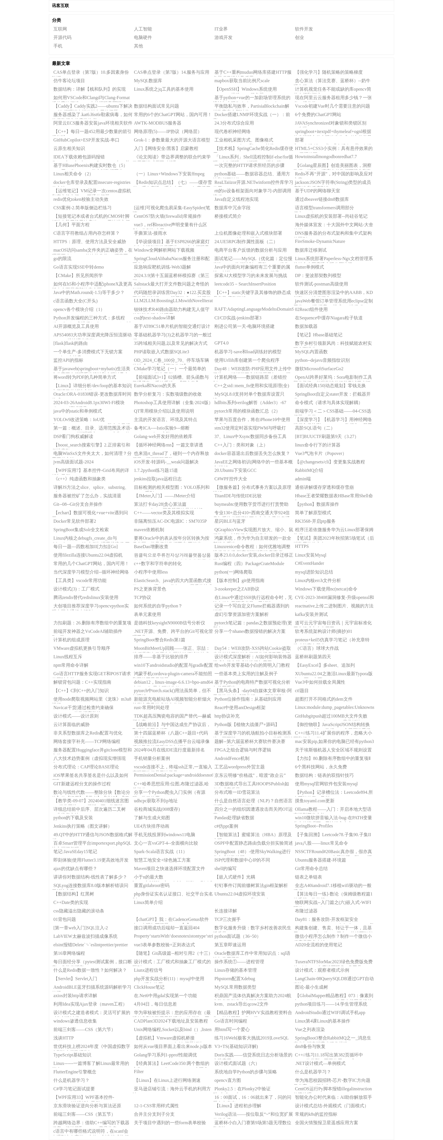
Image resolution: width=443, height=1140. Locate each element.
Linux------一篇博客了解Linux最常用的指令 (90, 1064)
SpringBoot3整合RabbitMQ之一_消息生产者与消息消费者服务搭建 (332, 1039)
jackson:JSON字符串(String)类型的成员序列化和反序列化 (332, 183)
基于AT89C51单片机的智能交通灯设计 (172, 326)
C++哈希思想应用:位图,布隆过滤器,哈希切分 (171, 784)
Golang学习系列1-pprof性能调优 (165, 1054)
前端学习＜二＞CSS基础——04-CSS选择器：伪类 (332, 412)
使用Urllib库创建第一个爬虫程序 (246, 360)
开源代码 (62, 37)
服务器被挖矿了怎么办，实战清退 (87, 495)
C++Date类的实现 (70, 902)
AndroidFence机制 (231, 758)
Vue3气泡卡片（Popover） (321, 453)
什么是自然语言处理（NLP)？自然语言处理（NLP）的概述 (252, 801)
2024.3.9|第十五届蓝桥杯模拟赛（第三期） (171, 276)
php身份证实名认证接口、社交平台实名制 (173, 894)
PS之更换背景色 (150, 589)
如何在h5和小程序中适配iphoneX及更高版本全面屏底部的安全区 (92, 285)
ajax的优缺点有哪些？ (75, 868)
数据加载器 (306, 326)
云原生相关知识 (69, 148)
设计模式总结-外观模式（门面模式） (332, 1105)
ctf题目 (302, 690)
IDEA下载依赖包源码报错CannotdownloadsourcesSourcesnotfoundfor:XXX (92, 157)
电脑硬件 (143, 37)
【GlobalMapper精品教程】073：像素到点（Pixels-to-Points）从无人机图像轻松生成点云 (333, 996)
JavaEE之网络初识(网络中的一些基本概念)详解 (253, 462)
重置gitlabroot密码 (152, 885)
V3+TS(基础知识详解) (236, 1046)
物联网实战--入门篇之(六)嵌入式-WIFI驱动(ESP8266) (332, 903)
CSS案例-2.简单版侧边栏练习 (82, 207)
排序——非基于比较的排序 (161, 656)
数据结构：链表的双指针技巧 (324, 775)
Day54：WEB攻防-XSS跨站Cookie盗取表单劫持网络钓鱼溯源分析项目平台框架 (252, 649)
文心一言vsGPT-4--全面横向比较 (166, 843)
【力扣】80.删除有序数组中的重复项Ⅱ (333, 758)
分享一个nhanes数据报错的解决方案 (250, 631)
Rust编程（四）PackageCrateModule (249, 563)
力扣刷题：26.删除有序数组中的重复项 (92, 622)
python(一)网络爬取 (233, 572)
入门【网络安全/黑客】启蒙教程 (166, 148)
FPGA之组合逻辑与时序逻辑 (242, 749)
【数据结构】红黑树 (73, 893)
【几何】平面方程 (71, 224)
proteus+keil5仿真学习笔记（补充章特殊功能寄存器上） (332, 640)
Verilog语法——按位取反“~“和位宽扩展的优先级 (253, 1115)
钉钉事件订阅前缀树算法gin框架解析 (251, 885)
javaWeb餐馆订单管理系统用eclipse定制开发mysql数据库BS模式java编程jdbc (333, 301)
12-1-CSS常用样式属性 (156, 1105)
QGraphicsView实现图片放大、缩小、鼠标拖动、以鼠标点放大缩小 (253, 530)
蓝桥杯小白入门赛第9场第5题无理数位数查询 (252, 1123)
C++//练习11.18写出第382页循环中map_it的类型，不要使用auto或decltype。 (328, 1055)
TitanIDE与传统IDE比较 (238, 495)
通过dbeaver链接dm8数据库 (322, 199)
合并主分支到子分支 (154, 1114)
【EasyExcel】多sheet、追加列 (325, 665)
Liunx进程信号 (148, 970)
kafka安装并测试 (311, 614)
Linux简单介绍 (148, 902)
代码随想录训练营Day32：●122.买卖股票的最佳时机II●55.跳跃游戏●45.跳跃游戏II (172, 293)
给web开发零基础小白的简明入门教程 (252, 665)
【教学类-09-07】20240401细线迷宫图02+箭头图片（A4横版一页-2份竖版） (90, 801)
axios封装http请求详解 (75, 995)
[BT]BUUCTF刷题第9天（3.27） (327, 436)
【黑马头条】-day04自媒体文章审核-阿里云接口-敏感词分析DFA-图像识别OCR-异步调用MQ (252, 691)
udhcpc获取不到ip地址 (156, 800)
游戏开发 (223, 37)
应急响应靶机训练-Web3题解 (162, 267)
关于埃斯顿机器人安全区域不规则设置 (333, 749)
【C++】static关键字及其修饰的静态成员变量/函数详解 (252, 293)
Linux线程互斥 (67, 656)
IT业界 (221, 29)
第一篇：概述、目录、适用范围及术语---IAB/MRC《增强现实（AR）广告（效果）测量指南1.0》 (92, 429)
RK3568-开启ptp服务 (315, 521)
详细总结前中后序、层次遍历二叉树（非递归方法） (89, 810)
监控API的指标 (68, 360)
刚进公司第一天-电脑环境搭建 (244, 326)
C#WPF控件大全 (230, 478)
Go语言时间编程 (230, 1021)
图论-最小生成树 (311, 987)
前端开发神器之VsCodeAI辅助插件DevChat (87, 632)
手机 (57, 45)
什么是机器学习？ (313, 1071)
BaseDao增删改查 (151, 546)
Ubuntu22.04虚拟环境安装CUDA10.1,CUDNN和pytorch (241, 894)
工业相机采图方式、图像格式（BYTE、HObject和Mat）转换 (244, 141)
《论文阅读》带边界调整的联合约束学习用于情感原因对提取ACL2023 (172, 157)
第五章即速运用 (230, 944)
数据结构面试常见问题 (156, 106)
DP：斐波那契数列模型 (318, 275)
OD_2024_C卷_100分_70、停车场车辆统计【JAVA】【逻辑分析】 (171, 361)
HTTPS (302, 546)
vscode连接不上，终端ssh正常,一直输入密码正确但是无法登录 (172, 767)
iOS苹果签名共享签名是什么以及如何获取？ (90, 776)
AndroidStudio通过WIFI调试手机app (330, 1012)
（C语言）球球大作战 (317, 648)
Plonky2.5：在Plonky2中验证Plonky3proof (242, 1089)
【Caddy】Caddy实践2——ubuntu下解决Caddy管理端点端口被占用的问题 (92, 107)
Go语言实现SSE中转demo (78, 267)
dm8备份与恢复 (310, 1046)
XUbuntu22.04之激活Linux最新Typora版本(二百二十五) (333, 674)
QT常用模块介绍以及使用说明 (164, 411)
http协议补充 (227, 716)
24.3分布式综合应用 (234, 123)
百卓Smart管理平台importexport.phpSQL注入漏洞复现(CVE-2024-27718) (91, 844)
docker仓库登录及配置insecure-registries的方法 (91, 183)
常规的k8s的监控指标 (316, 1114)
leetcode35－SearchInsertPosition (245, 284)
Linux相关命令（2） (73, 173)
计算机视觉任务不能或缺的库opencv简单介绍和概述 (332, 90)
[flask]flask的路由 (70, 343)
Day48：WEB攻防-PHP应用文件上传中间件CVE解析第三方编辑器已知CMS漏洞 (252, 369)
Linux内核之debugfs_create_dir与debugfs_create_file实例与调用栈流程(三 (91, 539)
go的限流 (62, 258)
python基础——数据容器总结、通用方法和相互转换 (251, 174)
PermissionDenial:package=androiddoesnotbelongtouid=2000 (173, 775)
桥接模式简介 (228, 216)
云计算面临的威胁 (71, 724)
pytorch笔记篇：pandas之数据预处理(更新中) (252, 623)
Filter (139, 1071)
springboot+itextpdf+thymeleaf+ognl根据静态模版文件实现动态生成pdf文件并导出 (333, 132)
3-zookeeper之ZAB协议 (236, 589)
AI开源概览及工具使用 (76, 326)
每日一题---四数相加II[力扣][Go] (85, 546)
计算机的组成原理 (71, 639)
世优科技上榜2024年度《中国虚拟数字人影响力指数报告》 (91, 1047)
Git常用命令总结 (311, 868)
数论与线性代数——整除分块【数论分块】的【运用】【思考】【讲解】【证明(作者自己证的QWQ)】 (91, 793)
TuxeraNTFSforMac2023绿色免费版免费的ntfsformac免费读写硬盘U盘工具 (333, 962)
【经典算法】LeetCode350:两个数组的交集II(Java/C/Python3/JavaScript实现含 (171, 1064)
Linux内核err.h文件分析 (318, 580)
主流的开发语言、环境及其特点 (165, 419)
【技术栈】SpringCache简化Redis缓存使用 (253, 149)
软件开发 (304, 29)
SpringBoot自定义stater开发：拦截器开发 (332, 395)
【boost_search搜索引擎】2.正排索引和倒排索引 (91, 446)
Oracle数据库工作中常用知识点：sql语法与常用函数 (251, 954)
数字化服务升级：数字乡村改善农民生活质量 (252, 928)
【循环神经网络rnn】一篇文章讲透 (168, 445)
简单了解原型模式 (313, 512)
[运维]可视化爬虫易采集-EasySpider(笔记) (171, 208)
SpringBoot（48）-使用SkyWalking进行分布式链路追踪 (252, 852)
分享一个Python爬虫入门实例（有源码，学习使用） (169, 793)
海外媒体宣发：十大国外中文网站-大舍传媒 (333, 225)
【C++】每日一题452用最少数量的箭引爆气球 (92, 132)
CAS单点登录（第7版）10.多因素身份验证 (90, 73)
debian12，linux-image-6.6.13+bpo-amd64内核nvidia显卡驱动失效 (173, 683)
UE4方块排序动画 (151, 826)
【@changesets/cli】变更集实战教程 (330, 461)
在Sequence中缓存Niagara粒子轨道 (329, 317)
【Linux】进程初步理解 (237, 1105)
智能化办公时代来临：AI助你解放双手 (333, 1097)
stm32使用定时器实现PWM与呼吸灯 (250, 428)
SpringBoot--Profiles (314, 825)
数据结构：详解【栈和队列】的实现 (89, 89)
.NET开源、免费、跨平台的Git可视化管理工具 (173, 632)
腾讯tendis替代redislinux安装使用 (85, 597)
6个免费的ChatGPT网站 (318, 114)
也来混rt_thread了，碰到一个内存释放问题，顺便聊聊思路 (171, 454)
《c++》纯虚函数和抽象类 (79, 478)
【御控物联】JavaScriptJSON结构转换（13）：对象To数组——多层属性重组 (332, 725)
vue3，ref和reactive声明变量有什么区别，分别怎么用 (170, 225)
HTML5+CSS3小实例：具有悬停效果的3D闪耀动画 (333, 149)
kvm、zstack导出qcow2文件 (241, 1004)
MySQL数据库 (148, 80)
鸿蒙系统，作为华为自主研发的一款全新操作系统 (252, 539)
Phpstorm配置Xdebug (234, 978)
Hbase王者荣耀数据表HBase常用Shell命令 (333, 496)
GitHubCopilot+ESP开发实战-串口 (86, 140)
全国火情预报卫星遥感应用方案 (326, 1122)
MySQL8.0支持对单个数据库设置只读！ (249, 395)
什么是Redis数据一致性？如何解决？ (90, 970)
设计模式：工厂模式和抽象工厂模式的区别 (172, 962)
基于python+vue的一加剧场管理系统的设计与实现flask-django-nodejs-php (251, 98)
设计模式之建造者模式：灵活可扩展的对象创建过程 (91, 1013)
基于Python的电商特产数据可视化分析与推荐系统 (251, 683)
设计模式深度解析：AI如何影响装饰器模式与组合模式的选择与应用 (252, 657)
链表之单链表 (308, 877)
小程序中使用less (151, 572)
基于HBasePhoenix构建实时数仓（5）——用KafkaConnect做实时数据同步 (90, 166)
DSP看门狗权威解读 (73, 436)
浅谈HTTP (63, 1038)
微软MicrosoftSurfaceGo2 (319, 368)
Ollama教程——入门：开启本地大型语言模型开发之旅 (333, 810)
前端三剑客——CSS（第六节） (84, 1029)
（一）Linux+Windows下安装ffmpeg (169, 173)
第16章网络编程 (69, 953)
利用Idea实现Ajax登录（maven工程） (90, 1004)
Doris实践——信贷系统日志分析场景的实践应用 (252, 1055)
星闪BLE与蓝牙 (230, 521)
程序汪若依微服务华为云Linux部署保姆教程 (333, 530)
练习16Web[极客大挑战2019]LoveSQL (251, 1038)
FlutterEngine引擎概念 (74, 1071)
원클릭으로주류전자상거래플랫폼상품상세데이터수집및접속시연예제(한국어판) (172, 556)
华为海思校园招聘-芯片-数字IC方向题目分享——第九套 (332, 1081)
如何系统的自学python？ (158, 605)
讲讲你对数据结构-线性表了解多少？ (90, 877)
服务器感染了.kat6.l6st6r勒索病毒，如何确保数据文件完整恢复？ (92, 115)
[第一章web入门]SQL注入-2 (80, 927)
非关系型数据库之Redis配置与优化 (87, 733)
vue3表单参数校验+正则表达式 (164, 944)
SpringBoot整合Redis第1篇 (159, 639)
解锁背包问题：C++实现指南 (82, 682)
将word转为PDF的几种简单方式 (84, 377)
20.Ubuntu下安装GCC (235, 470)
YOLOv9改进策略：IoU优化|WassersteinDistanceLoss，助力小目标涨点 (91, 420)
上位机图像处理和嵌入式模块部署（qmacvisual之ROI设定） (247, 234)
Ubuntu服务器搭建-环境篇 (320, 860)
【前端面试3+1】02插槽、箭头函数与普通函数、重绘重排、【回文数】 (171, 378)
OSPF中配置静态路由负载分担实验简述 (253, 843)
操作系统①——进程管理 (239, 961)
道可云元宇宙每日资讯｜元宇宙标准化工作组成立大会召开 (333, 623)
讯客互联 (60, 5)
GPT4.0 (221, 343)
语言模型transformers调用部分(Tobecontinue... (324, 208)
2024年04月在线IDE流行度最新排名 (169, 749)
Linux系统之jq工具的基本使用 (164, 89)
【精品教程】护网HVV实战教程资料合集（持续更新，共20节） (252, 1013)
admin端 (303, 478)
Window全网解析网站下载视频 (164, 250)
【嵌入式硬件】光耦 (234, 877)
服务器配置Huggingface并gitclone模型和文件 (92, 750)
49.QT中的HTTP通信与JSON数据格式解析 (92, 835)
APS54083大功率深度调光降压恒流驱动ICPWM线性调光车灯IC (92, 335)
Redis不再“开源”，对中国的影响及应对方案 (333, 174)
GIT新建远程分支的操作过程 (82, 783)
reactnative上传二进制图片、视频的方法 (334, 605)
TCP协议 (142, 597)
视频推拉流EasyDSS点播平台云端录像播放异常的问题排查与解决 (171, 742)
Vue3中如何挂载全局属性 (320, 682)
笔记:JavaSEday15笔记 (75, 851)
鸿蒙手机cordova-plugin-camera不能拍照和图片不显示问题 (172, 674)
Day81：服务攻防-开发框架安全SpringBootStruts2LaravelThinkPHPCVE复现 (334, 920)
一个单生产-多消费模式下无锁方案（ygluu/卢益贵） (87, 352)
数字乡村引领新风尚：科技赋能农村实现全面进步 (333, 344)
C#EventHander (309, 563)
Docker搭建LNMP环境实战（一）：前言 (251, 115)
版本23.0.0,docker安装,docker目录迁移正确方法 (253, 556)
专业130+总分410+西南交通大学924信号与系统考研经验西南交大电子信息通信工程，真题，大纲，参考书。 (251, 513)
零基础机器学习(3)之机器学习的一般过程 (172, 335)
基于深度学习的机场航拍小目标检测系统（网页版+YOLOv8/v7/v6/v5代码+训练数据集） (253, 734)
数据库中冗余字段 (232, 207)
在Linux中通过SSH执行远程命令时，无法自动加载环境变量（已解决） (252, 598)
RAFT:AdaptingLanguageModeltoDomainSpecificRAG (254, 309)
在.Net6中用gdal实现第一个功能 (165, 995)
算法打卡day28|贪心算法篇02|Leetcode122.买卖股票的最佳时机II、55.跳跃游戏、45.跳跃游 (171, 505)
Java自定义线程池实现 (236, 199)
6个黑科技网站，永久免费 (321, 766)
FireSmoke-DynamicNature (320, 241)
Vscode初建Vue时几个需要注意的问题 (332, 106)
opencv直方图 (227, 1080)
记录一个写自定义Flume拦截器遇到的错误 (251, 606)
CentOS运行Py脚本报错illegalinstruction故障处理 (333, 1089)
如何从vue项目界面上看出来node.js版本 (173, 1046)
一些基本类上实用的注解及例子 (246, 673)
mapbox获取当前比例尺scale (242, 80)
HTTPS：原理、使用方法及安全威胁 (89, 241)
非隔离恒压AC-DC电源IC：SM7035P (170, 521)
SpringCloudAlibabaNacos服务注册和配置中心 (171, 259)
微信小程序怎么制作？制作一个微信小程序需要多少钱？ (333, 937)
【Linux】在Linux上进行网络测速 (167, 1080)
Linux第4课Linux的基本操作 (322, 1021)
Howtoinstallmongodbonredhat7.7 (326, 156)
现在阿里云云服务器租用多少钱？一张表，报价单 (333, 98)
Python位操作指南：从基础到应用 (247, 699)
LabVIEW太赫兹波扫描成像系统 (85, 936)
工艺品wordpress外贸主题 (239, 766)
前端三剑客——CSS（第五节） (84, 1114)
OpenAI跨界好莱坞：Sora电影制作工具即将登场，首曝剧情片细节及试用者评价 (333, 378)
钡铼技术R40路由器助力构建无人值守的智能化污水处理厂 (171, 310)
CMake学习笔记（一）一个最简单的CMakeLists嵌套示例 (169, 369)
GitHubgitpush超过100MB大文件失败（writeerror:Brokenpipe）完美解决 (330, 717)
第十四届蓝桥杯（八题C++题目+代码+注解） (170, 734)
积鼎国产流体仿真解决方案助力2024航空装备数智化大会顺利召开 (252, 996)
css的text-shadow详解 (154, 317)
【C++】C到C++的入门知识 (81, 690)
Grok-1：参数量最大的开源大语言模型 (172, 140)
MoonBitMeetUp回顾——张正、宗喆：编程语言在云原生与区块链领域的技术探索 (171, 649)
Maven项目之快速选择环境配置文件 (169, 868)
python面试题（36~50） (237, 936)
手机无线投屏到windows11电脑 (164, 834)
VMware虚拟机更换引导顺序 (81, 648)
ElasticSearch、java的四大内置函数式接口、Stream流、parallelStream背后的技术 (172, 581)
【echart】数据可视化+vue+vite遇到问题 (90, 513)
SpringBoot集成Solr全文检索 (81, 529)
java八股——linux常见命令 (321, 843)
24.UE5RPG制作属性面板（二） (246, 241)
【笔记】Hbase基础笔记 (318, 334)
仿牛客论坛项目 (69, 80)
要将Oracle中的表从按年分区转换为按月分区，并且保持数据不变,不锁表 (171, 539)
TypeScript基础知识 (72, 1054)
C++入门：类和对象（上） (241, 445)
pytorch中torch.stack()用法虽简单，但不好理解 (172, 691)
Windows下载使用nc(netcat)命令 (326, 589)
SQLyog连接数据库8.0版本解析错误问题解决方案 (90, 886)
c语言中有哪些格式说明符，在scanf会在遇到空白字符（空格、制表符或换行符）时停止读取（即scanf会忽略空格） (90, 1132)
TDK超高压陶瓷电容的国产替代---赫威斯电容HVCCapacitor (172, 717)
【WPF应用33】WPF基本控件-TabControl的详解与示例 (83, 1098)
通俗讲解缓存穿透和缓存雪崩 (324, 487)
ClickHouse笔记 (149, 987)
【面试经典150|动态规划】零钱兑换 (330, 385)
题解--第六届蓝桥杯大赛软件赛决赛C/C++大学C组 (249, 742)
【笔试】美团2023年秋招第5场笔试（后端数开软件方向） (334, 539)
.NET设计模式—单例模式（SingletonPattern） (320, 1064)
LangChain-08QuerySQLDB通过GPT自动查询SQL (334, 979)
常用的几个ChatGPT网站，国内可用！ (91, 563)
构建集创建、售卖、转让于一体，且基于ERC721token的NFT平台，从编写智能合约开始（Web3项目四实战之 (333, 928)
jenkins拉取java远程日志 (158, 478)
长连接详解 (225, 910)
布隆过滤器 (306, 910)
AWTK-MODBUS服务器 (158, 123)
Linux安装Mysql (310, 555)
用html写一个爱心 (232, 1029)
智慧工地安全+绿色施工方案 (162, 860)
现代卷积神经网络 (232, 131)
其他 (138, 45)
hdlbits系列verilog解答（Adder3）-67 (250, 402)
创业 (299, 37)
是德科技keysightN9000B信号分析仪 (169, 622)
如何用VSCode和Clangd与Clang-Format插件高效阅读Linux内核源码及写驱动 (91, 98)
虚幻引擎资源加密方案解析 (241, 614)
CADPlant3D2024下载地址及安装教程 (171, 1021)
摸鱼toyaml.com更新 (315, 800)
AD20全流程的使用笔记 (318, 944)
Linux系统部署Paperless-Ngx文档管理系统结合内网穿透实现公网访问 (333, 259)
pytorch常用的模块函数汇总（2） (247, 411)
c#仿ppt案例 (226, 826)
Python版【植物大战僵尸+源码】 (246, 724)
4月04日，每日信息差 (155, 1004)
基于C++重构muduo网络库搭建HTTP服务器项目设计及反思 (252, 73)
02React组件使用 (311, 309)
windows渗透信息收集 (75, 1021)
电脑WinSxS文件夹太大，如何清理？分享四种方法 (92, 454)
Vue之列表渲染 (310, 1029)
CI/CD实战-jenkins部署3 (237, 317)
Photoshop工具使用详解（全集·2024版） (173, 402)
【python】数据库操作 (317, 504)
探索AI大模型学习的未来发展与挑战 (250, 275)
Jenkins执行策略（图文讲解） (82, 826)
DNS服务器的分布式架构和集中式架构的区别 (333, 234)
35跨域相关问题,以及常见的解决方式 (170, 343)
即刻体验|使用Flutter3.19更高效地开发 (91, 860)
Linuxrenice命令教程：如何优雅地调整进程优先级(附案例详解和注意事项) (251, 547)
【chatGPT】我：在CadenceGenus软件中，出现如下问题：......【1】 (171, 920)
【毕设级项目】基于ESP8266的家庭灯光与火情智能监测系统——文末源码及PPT (171, 242)
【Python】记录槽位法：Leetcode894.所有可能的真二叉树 (333, 793)
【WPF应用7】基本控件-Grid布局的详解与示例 (90, 471)
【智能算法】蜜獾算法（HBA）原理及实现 (252, 835)
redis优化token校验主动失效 (80, 199)
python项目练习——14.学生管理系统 (331, 1004)
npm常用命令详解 (70, 665)
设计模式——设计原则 (76, 716)
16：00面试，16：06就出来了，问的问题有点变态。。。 (252, 1098)
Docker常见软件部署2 (74, 521)
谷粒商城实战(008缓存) (157, 809)
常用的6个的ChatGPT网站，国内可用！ (173, 114)
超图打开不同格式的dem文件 (324, 699)
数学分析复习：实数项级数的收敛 (168, 394)
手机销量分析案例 (152, 758)
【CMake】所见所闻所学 (78, 275)
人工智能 (143, 29)
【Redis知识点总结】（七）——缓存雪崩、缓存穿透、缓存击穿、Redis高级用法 (172, 183)
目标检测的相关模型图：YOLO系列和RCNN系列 (171, 488)
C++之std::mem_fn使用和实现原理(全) (251, 385)
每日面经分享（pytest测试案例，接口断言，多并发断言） (92, 962)
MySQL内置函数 (311, 351)
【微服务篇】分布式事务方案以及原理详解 (252, 488)
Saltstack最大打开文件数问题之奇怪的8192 (171, 285)
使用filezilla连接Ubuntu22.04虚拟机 (88, 555)
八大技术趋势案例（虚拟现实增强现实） (89, 759)
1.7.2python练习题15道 (156, 470)
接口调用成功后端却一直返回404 (166, 927)
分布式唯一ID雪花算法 (237, 792)
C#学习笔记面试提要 (74, 1088)
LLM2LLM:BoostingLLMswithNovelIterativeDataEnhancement (173, 300)
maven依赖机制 (149, 529)
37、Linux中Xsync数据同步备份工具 (250, 436)
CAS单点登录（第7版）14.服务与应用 (171, 72)
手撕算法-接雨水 (150, 233)
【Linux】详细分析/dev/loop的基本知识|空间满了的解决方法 (92, 386)
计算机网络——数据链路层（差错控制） (250, 378)
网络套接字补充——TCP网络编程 (86, 741)
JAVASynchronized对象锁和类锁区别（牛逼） (330, 124)
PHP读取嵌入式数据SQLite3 (161, 351)
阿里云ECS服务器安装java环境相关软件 (93, 123)
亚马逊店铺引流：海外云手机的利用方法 (172, 1089)
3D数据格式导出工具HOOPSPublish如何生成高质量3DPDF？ (251, 784)
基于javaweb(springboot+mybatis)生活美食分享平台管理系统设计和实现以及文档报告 (91, 369)
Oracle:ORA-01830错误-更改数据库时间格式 (91, 395)
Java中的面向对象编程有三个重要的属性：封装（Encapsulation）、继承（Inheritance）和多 (251, 268)
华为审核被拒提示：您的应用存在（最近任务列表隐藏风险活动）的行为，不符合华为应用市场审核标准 (172, 1013)
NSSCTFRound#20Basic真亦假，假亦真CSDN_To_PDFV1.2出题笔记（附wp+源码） (333, 852)
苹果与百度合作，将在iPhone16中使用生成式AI (251, 420)
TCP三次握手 (227, 919)
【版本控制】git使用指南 (239, 580)
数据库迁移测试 (311, 250)
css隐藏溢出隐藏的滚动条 (78, 910)
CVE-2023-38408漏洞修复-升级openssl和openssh (334, 598)
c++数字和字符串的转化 (158, 563)
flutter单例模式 (309, 267)
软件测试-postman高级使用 (321, 284)
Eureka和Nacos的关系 (155, 385)
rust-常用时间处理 (151, 707)
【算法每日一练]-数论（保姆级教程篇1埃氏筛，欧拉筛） (333, 894)
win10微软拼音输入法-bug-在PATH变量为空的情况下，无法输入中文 (333, 818)
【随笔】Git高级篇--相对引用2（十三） (173, 953)
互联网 (60, 29)
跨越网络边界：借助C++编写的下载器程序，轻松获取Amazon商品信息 (90, 1123)
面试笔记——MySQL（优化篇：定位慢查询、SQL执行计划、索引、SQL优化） (253, 259)
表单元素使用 (147, 614)
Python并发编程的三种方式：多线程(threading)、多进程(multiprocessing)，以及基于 (91, 318)
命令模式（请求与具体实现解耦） (329, 402)
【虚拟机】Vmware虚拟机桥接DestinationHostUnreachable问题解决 (168, 1039)
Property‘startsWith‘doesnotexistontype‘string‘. (173, 936)
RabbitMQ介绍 (309, 470)
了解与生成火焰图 (152, 817)
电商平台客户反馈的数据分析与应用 (250, 250)
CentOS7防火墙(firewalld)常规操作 (167, 216)
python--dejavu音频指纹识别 (322, 360)
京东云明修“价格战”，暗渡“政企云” (250, 775)
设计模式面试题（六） (237, 1063)
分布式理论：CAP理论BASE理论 (86, 766)
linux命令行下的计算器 (317, 445)
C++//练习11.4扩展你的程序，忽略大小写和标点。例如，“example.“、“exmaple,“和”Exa (333, 734)
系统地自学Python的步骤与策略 (245, 1071)
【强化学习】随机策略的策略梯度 (329, 72)
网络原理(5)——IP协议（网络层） (168, 131)
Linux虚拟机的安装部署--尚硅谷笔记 (331, 216)
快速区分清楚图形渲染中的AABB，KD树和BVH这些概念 (333, 293)
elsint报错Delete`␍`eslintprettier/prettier (90, 944)
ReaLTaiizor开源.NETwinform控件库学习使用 (253, 183)
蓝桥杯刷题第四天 (313, 656)
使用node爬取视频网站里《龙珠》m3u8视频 (91, 700)
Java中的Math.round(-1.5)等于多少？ (89, 292)
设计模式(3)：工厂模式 (76, 589)
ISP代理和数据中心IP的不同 (242, 860)
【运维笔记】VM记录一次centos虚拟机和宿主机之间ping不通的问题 (91, 191)
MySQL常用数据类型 (235, 987)
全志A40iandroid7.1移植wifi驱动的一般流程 (333, 886)
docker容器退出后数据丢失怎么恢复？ (252, 453)
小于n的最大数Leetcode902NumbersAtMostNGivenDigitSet (173, 878)
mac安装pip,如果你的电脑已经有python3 (334, 741)
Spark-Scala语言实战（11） (160, 851)
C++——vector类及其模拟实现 (164, 512)
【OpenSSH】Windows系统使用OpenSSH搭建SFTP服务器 (245, 90)
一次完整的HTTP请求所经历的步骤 (249, 165)
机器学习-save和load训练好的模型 (247, 351)
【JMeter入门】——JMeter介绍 (164, 495)
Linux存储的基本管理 (235, 970)
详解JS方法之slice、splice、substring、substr (90, 488)
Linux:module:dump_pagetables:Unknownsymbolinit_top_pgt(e (334, 707)
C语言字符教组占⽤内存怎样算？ (86, 233)
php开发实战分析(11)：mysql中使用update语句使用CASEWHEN (168, 979)
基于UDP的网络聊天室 (317, 190)
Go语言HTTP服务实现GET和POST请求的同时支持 (91, 674)
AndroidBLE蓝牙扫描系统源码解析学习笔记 (91, 988)
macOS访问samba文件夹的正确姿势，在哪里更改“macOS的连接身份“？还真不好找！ (92, 251)
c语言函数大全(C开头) (75, 300)
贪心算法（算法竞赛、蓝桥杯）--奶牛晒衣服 (332, 81)
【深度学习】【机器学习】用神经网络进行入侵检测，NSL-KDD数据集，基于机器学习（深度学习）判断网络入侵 (333, 420)
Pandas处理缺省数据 (234, 817)
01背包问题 (64, 919)
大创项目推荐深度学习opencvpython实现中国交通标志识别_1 (90, 606)
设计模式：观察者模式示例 (322, 970)
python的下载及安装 (73, 817)
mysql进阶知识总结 (314, 572)
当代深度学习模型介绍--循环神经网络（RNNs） (90, 573)
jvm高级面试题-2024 (73, 461)
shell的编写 (225, 868)
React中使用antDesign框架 (240, 707)
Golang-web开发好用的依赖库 (163, 436)
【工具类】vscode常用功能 (80, 580)
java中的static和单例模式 (77, 411)
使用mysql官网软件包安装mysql (326, 783)
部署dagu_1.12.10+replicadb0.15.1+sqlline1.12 (332, 141)
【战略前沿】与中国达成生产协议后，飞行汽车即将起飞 (172, 725)
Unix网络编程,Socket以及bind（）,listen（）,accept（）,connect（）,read (172, 1030)
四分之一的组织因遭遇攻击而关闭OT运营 (253, 810)
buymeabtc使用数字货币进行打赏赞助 (251, 504)
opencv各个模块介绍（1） (79, 309)
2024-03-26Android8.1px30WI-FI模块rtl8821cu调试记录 (88, 403)
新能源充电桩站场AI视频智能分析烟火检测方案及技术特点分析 (172, 700)
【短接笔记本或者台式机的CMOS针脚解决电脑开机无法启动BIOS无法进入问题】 (91, 217)
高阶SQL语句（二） (315, 428)
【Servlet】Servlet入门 (75, 978)
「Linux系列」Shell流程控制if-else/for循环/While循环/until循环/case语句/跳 (253, 157)
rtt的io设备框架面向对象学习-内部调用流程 (252, 191)
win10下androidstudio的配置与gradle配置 (173, 665)
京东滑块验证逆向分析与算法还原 (87, 1105)
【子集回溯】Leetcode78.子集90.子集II (333, 834)
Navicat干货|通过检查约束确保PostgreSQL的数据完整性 (83, 708)
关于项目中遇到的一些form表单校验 (170, 1122)
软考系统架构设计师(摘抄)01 (323, 631)
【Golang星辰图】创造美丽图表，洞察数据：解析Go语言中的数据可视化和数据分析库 (333, 166)
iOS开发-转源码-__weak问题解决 (166, 461)
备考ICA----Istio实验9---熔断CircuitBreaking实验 (161, 429)
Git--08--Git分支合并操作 (78, 504)
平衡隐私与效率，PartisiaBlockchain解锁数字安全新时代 (251, 107)
